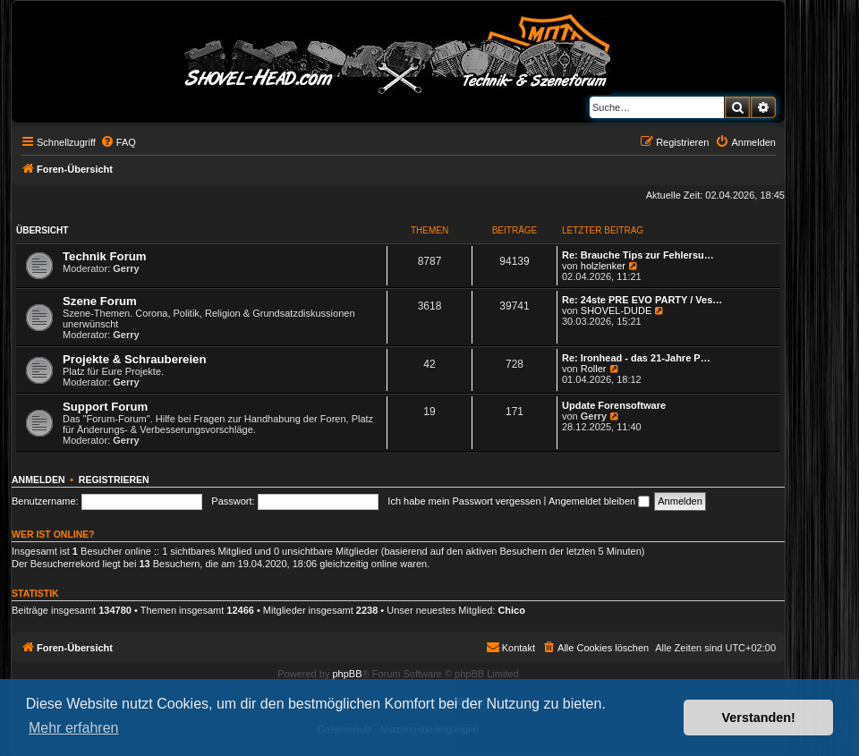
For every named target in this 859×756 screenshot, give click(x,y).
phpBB (346, 673)
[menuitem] (118, 142)
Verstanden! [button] (758, 717)
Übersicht (42, 230)
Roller (594, 368)
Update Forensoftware (614, 405)
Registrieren (114, 479)
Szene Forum (100, 301)
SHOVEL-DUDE (616, 310)
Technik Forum (105, 256)
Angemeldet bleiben (599, 501)
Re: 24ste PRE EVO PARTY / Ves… (642, 299)
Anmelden (38, 479)
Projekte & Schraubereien (135, 359)
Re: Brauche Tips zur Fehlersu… (638, 255)
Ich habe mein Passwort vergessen (463, 501)
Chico (511, 610)
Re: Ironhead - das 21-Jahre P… (636, 358)
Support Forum (105, 406)
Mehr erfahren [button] (74, 727)
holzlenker (603, 265)
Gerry (126, 268)
